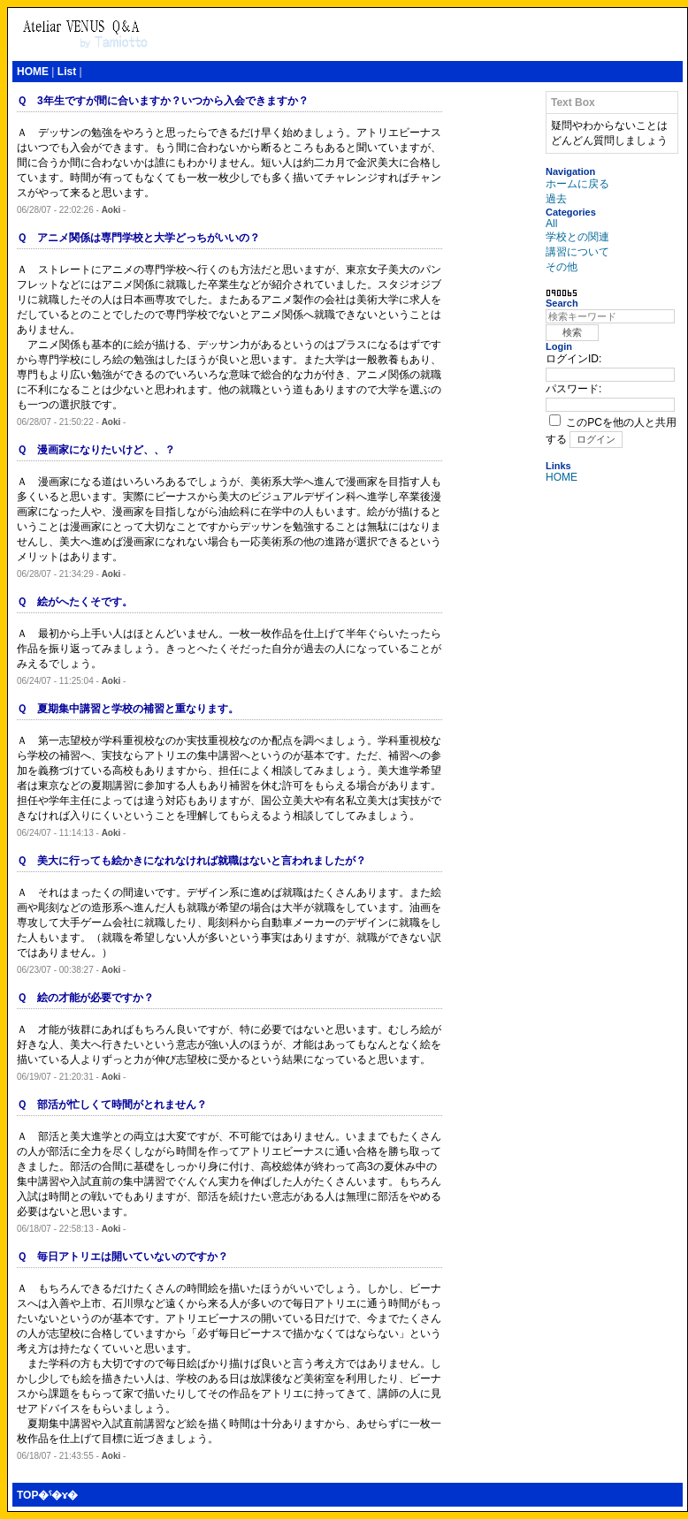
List (66, 71)
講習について (577, 252)
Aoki (111, 210)
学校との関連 (577, 237)
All (551, 223)
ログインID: (573, 359)
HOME (33, 71)
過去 (556, 199)
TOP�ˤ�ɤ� (47, 1495)
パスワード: (573, 389)
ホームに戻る (577, 184)
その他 (561, 267)
